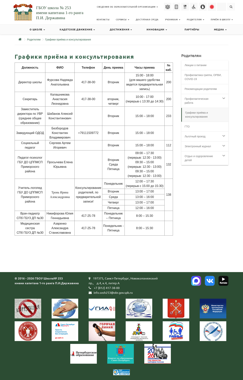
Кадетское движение (77, 29)
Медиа (220, 29)
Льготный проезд (195, 136)
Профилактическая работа (196, 100)
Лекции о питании (196, 65)
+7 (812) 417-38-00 (107, 288)
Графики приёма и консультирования (68, 39)
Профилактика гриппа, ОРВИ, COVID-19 (203, 77)
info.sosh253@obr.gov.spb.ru (113, 292)
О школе (37, 29)
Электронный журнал (198, 146)
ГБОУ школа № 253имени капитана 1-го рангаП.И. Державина (59, 12)
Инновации (157, 29)
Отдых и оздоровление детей (199, 158)
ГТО (187, 126)
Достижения (121, 29)
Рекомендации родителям (201, 88)
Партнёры (192, 29)
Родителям (33, 39)
